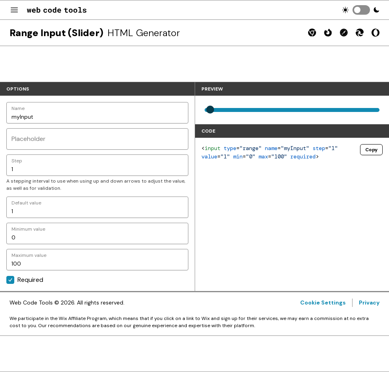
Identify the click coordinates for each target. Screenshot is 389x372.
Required (24, 280)
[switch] (361, 10)
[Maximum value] (97, 259)
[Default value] (97, 207)
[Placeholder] (97, 139)
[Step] (97, 165)
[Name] (97, 112)
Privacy (369, 302)
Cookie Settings (323, 302)
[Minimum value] (97, 233)
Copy (371, 149)
